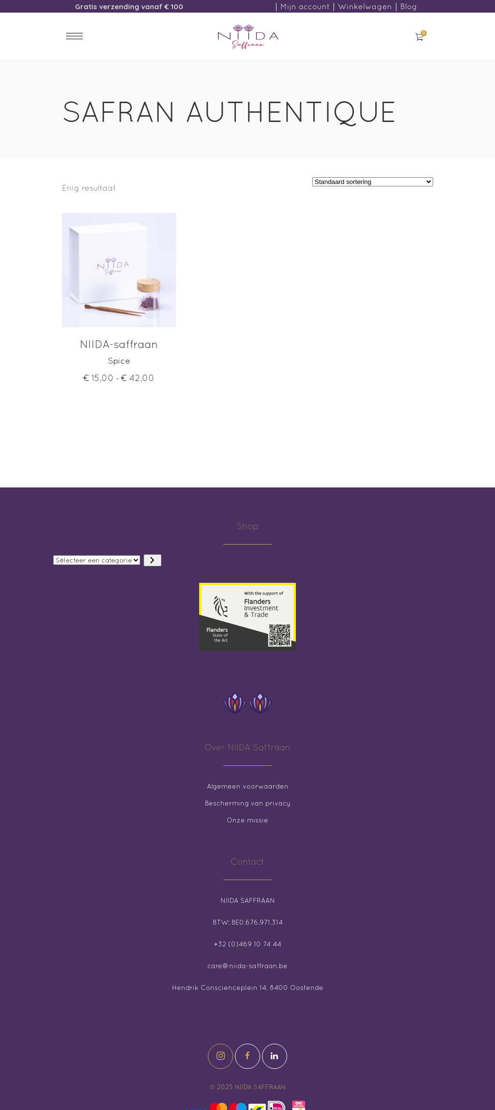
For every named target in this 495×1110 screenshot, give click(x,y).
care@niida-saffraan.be (247, 966)
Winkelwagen (365, 6)
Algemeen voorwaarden (248, 786)
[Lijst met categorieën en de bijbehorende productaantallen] (96, 560)
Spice (119, 360)
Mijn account (305, 6)
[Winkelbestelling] (372, 181)
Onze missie (247, 820)
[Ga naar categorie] (152, 560)
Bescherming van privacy (248, 803)
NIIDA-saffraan (119, 343)
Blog (408, 6)
